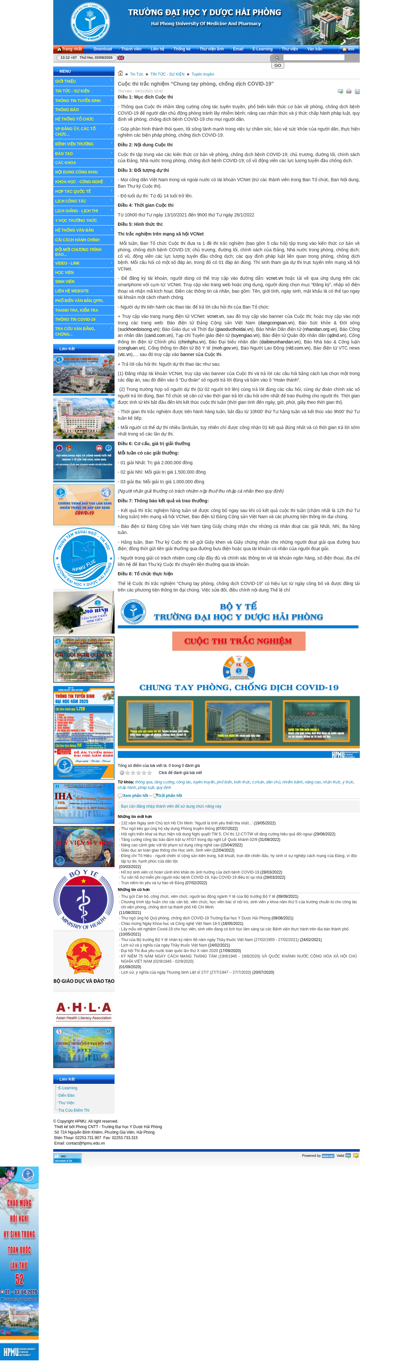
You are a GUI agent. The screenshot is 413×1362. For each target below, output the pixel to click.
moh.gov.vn (224, 348)
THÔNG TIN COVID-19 (75, 319)
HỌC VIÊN (84, 272)
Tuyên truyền (203, 74)
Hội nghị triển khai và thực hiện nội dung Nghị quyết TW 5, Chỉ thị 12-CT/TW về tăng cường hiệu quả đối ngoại (216, 834)
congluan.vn (131, 348)
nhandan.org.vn (319, 329)
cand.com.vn (158, 335)
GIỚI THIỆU (84, 81)
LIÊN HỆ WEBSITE (72, 291)
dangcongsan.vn (276, 322)
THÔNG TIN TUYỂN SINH (84, 100)
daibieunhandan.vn (280, 341)
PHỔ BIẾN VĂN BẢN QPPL (79, 301)
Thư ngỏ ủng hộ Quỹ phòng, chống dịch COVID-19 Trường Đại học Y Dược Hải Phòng (195, 918)
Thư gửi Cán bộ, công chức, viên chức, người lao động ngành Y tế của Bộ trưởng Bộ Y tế (198, 896)
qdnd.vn (337, 335)
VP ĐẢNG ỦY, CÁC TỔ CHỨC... (84, 131)
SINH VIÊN (84, 281)
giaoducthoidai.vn (234, 329)
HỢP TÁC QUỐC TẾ (84, 191)
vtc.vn (125, 354)
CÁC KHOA (84, 163)
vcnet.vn (274, 278)
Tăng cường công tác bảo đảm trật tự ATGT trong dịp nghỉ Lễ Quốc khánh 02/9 (189, 839)
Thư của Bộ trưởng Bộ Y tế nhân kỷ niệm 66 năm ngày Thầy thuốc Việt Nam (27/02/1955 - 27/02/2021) (210, 940)
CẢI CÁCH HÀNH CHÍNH (77, 240)
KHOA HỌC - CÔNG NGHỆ (84, 181)
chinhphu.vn (192, 341)
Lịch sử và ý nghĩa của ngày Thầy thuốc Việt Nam (164, 945)
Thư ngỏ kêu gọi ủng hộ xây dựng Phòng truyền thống (168, 828)
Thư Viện (66, 1103)
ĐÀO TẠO (84, 153)
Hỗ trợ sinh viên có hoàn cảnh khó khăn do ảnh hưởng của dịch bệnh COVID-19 (190, 872)
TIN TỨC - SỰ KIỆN (84, 90)
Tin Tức (136, 74)
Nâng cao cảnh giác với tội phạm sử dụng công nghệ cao (170, 845)
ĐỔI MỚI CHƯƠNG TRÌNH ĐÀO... (78, 252)
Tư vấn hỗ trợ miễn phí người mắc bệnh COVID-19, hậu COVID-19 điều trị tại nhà (191, 877)
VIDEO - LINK (84, 263)
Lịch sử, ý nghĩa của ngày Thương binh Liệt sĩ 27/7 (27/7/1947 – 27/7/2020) (186, 972)
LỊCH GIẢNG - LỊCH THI (84, 210)
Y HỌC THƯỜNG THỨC (76, 220)
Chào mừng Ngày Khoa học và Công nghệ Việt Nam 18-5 (170, 923)
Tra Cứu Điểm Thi (73, 1110)
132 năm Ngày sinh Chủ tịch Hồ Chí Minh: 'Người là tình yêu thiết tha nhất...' (187, 823)
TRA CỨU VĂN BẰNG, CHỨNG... (84, 331)
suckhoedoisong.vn (138, 329)
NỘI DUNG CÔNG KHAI (76, 172)
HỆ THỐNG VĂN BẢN (84, 230)
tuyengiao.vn (245, 335)
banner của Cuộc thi (200, 354)
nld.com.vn (298, 348)
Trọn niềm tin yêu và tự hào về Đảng (152, 883)
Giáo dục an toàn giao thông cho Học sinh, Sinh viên (166, 850)
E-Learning (67, 1088)
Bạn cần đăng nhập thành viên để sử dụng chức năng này (171, 806)
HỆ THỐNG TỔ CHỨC (84, 118)
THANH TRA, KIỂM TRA (76, 310)
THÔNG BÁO (84, 110)
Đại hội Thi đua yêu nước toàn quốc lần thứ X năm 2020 (169, 950)
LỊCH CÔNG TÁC (84, 201)
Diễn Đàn (66, 1095)
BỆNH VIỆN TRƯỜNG (84, 143)
